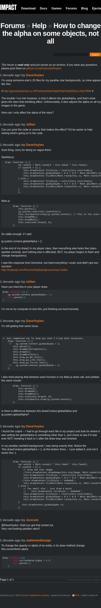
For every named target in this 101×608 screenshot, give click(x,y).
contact (44, 595)
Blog (84, 8)
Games (57, 8)
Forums (71, 8)
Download (28, 8)
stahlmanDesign (38, 540)
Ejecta (96, 8)
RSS (77, 595)
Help (39, 26)
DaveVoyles (35, 75)
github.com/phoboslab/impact (43, 68)
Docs (43, 8)
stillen (30, 124)
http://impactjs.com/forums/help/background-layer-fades (34, 269)
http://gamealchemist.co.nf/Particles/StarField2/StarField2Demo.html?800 (47, 91)
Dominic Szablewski (30, 595)
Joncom (32, 520)
